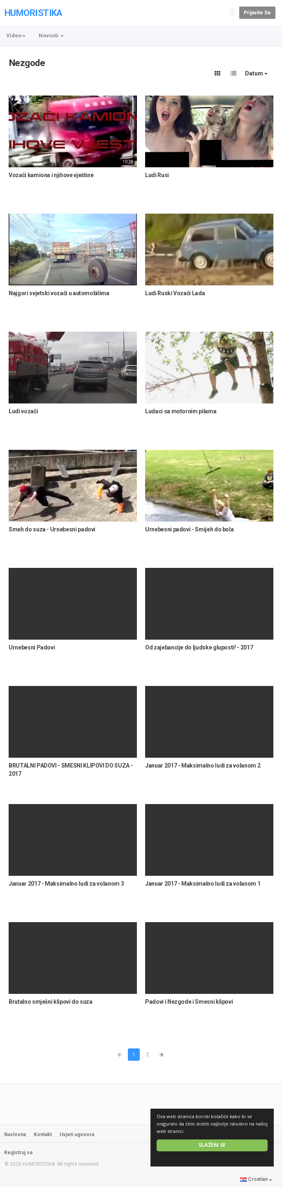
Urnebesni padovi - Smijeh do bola (189, 529)
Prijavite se (257, 13)
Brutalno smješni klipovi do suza (50, 1001)
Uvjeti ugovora (77, 1134)
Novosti (51, 35)
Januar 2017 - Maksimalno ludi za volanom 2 (202, 765)
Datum (256, 73)
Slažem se (212, 1144)
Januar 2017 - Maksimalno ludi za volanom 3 (66, 883)
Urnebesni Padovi (32, 647)
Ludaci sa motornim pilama (180, 411)
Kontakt (43, 1134)
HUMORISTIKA (33, 13)
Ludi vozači (23, 411)
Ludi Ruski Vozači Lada (175, 293)
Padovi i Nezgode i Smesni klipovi (189, 1001)
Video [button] (15, 35)
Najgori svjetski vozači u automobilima (59, 293)
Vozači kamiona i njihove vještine (51, 175)
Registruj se (18, 1152)
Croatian (256, 1179)
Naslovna (15, 1134)
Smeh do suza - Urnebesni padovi (52, 529)
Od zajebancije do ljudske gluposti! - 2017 (199, 647)
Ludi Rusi (157, 175)
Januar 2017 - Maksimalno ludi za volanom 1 (202, 883)
